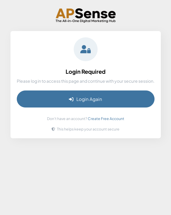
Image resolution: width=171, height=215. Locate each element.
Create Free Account (106, 118)
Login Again (85, 99)
